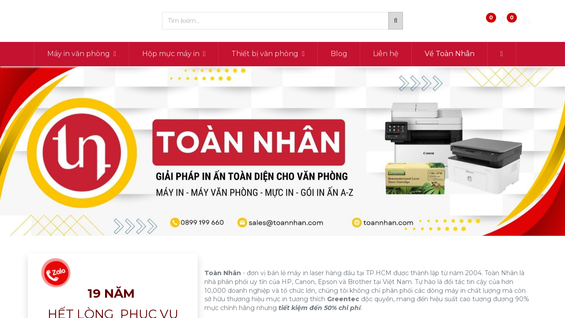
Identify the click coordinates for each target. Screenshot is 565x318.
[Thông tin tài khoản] (526, 21)
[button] (502, 54)
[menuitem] (339, 54)
